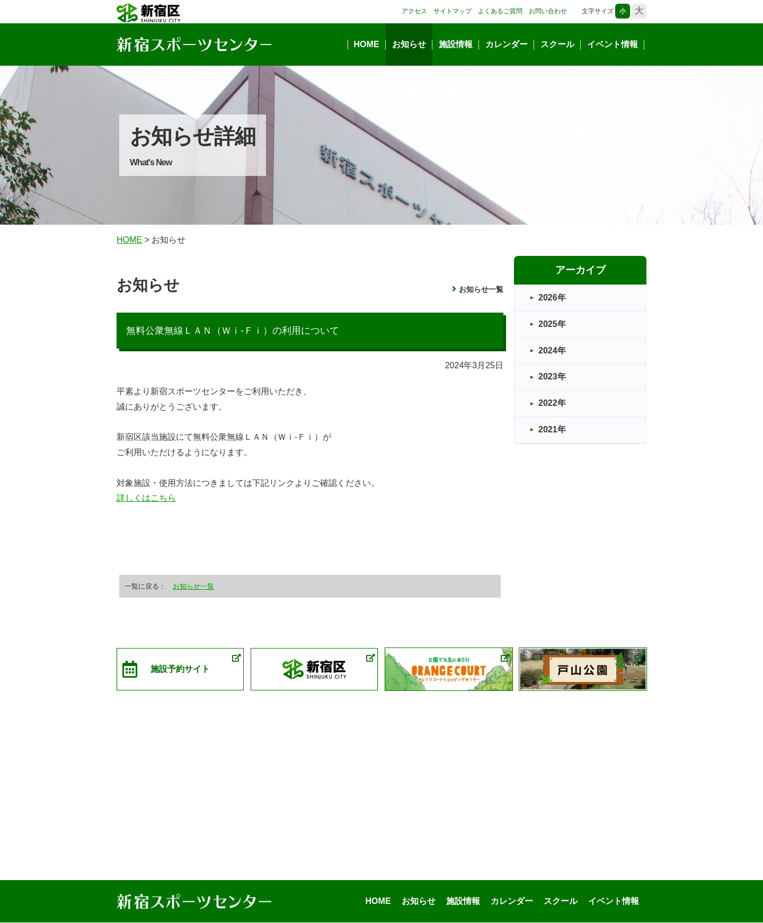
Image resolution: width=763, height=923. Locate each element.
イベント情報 (612, 44)
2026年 (552, 297)
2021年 (552, 429)
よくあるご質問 (500, 11)
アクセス (414, 11)
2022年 (552, 402)
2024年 (552, 350)
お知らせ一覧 (481, 289)
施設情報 (456, 44)
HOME (366, 44)
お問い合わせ (548, 11)
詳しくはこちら (146, 497)
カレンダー (506, 44)
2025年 (552, 324)
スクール (557, 44)
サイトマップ (452, 11)
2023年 (552, 376)
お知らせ (409, 44)
